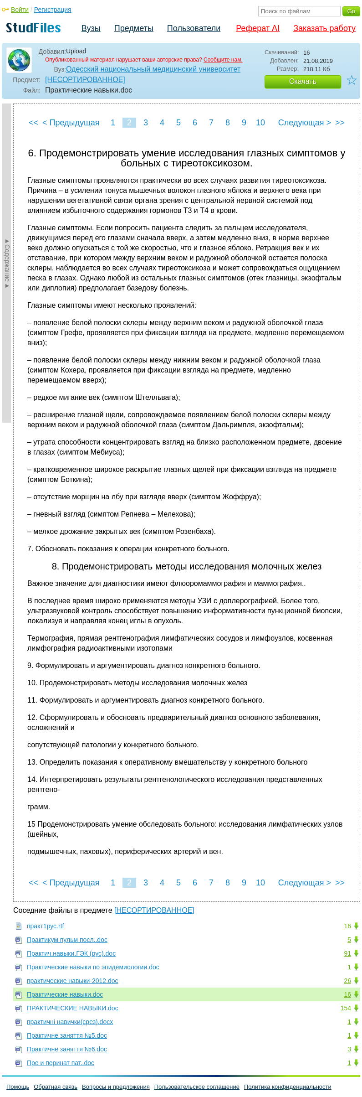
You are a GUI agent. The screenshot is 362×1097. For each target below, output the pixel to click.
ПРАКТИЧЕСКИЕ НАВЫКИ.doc (72, 1008)
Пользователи (193, 28)
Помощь (17, 1086)
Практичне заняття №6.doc (67, 1049)
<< (33, 122)
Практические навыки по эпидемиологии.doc (93, 967)
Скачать (302, 81)
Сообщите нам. (223, 59)
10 (260, 122)
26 (347, 980)
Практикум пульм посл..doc (67, 939)
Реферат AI (258, 28)
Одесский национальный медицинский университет (153, 69)
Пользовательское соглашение (197, 1086)
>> (340, 122)
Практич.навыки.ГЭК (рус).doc (71, 953)
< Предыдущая (71, 122)
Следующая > (304, 122)
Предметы (133, 28)
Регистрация (52, 9)
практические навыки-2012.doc (72, 980)
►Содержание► (7, 263)
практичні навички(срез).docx (70, 1021)
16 (347, 926)
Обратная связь (55, 1086)
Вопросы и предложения (116, 1086)
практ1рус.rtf (45, 926)
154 (346, 1008)
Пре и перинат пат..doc (60, 1062)
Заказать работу (324, 28)
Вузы (91, 28)
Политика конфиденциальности (287, 1086)
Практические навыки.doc (65, 994)
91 (347, 953)
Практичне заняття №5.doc (67, 1035)
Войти (20, 9)
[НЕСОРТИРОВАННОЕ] (85, 79)
